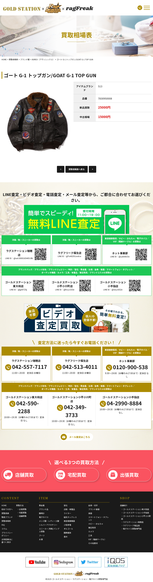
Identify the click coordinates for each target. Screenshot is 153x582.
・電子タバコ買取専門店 (131, 528)
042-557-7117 (26, 367)
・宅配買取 (21, 512)
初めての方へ (7, 509)
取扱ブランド (7, 517)
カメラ (91, 531)
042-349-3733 (71, 411)
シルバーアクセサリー (48, 524)
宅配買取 (71, 474)
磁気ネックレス (70, 517)
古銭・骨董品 (69, 509)
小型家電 (67, 524)
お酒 (41, 539)
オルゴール (68, 528)
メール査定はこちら (75, 437)
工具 (90, 535)
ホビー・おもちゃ (95, 523)
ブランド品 (43, 509)
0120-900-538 (127, 367)
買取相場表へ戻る (77, 169)
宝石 (65, 505)
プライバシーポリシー (7, 534)
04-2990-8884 (121, 403)
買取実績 (5, 513)
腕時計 (42, 513)
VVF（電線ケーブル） (97, 539)
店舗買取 (18, 474)
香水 (65, 536)
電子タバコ (43, 517)
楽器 (90, 513)
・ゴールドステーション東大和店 (135, 509)
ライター (67, 513)
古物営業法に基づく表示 (7, 540)
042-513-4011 (76, 367)
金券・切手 (93, 505)
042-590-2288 (24, 407)
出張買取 (123, 474)
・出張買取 (21, 509)
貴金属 (42, 505)
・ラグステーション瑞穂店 (132, 522)
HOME (4, 505)
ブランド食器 (93, 509)
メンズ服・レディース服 (49, 521)
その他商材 (93, 543)
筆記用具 (92, 527)
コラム (4, 528)
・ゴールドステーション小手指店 (135, 512)
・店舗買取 (21, 516)
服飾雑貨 (67, 532)
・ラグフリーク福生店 (130, 525)
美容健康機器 (69, 521)
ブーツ (42, 535)
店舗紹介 (123, 505)
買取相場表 (6, 521)
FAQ (3, 524)
